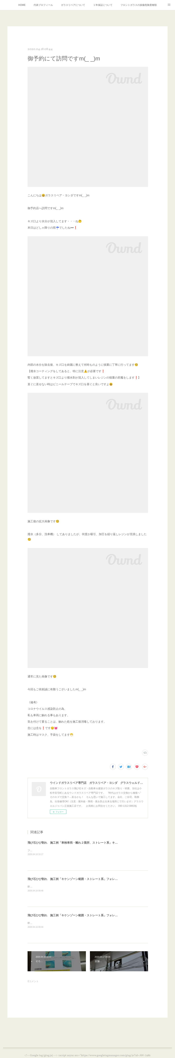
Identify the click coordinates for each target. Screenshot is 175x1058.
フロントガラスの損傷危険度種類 (138, 5)
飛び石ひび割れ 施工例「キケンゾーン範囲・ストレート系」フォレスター (75, 879)
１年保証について (102, 5)
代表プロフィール (43, 5)
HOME (22, 5)
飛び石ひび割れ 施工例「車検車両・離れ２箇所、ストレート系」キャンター (77, 842)
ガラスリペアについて (73, 5)
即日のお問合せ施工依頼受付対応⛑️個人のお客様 (54, 886)
